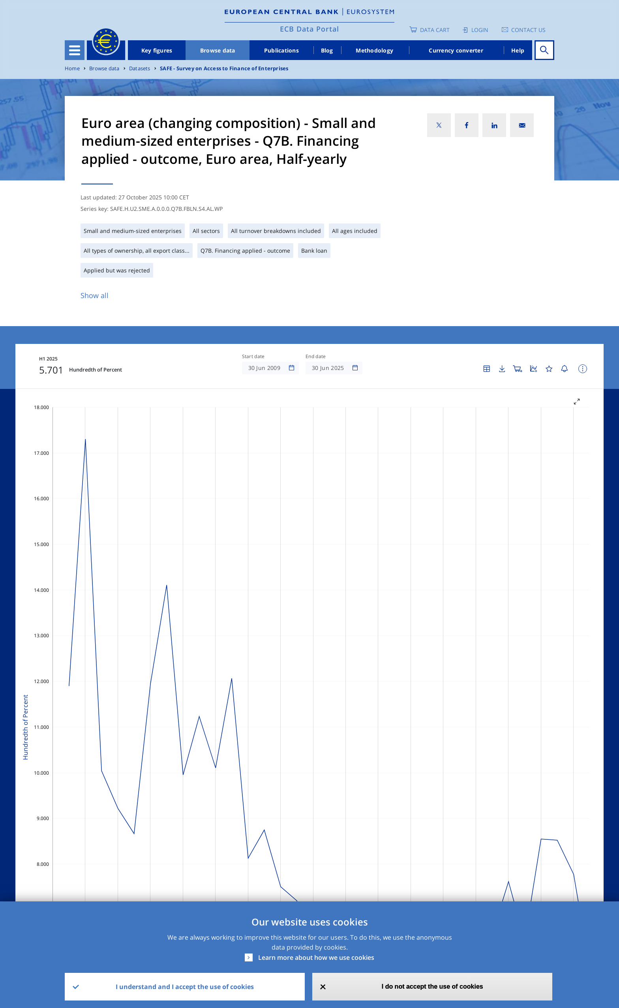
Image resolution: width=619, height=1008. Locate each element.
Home (72, 68)
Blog (327, 50)
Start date (253, 356)
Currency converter (456, 50)
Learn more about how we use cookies (316, 957)
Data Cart (435, 30)
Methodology (374, 50)
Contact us (528, 30)
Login (479, 30)
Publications (281, 50)
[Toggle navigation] (74, 50)
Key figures (157, 50)
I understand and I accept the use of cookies (185, 986)
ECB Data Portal (309, 29)
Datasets (139, 68)
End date (316, 356)
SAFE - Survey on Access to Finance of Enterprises (224, 68)
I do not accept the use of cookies (432, 986)
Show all (95, 295)
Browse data (217, 50)
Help (517, 50)
